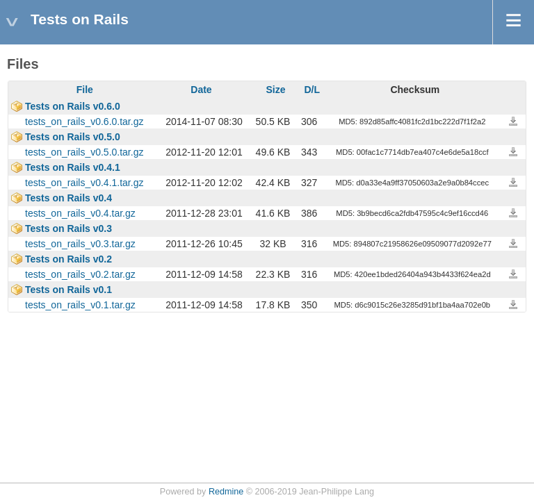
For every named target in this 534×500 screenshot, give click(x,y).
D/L (312, 89)
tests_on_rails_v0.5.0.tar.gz (84, 152)
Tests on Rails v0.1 (68, 289)
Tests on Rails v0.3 (68, 228)
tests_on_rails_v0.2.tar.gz (80, 274)
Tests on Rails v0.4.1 (72, 167)
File (84, 89)
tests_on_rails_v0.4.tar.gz (80, 213)
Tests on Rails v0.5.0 (72, 136)
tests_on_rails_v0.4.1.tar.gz (84, 182)
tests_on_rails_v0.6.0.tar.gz (84, 121)
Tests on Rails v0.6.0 (72, 106)
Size (276, 89)
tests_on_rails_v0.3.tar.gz (80, 243)
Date (201, 89)
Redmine (226, 492)
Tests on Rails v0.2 (68, 259)
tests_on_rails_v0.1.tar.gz (80, 304)
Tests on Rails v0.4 (68, 197)
